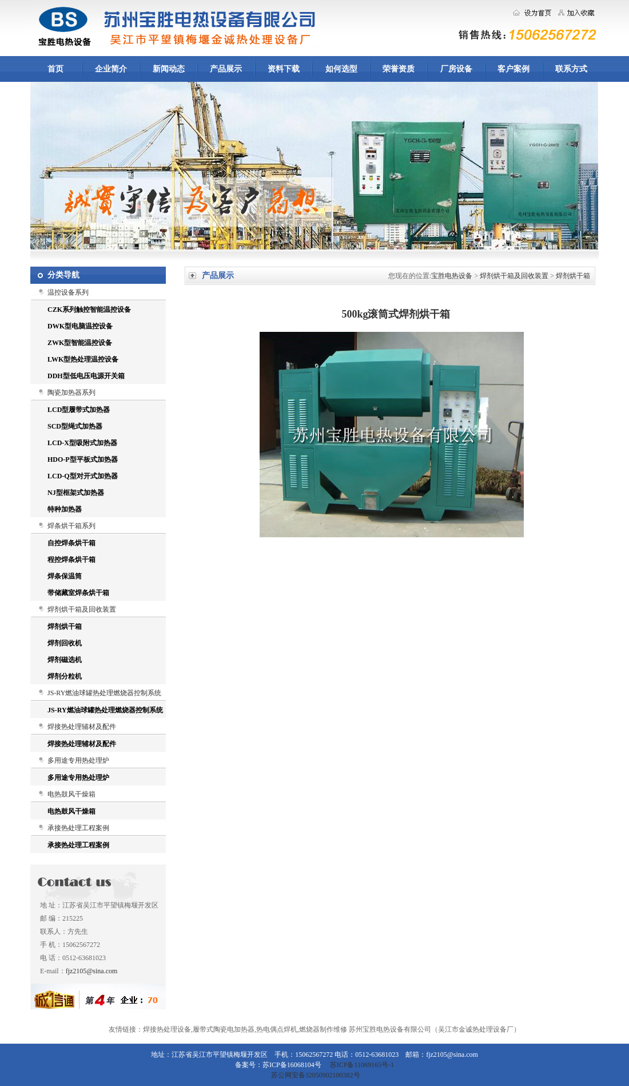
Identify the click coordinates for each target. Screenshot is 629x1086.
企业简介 (111, 69)
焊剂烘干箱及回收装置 (81, 609)
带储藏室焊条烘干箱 (78, 593)
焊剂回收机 (64, 643)
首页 (55, 69)
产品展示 (226, 69)
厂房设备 (456, 69)
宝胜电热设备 (451, 276)
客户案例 (513, 69)
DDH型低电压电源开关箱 (86, 376)
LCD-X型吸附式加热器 (82, 443)
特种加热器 (64, 509)
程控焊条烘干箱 (71, 560)
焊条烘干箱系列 (71, 526)
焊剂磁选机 (64, 660)
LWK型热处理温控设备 (82, 359)
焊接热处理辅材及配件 (81, 727)
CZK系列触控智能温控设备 (89, 310)
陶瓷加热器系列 (71, 393)
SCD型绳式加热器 (74, 426)
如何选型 (341, 69)
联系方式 (571, 69)
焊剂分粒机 (64, 676)
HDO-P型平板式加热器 (82, 459)
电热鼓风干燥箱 (71, 794)
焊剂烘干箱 (64, 627)
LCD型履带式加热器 (78, 410)
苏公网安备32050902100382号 (314, 1075)
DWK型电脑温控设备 (80, 326)
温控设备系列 (68, 292)
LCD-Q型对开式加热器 (82, 476)
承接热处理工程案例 (78, 828)
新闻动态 (169, 69)
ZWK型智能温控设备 (79, 343)
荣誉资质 (399, 69)
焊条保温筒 (64, 576)
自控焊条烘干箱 (71, 543)
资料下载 (284, 69)
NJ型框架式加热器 (75, 493)
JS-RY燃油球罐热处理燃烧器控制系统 (104, 693)
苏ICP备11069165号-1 (362, 1065)
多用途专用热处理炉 (78, 760)
